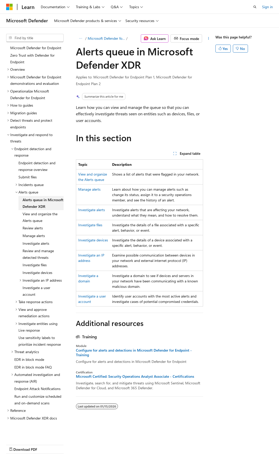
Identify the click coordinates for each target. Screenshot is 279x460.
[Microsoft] (9, 7)
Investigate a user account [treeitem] (36, 269)
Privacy (112, 444)
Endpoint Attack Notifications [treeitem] (37, 367)
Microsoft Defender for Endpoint (106, 38)
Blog (69, 444)
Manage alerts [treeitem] (34, 214)
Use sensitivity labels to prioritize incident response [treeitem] (39, 319)
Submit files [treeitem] (27, 155)
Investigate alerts (91, 209)
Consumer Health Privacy (147, 444)
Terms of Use (187, 444)
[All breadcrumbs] (80, 38)
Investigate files (90, 224)
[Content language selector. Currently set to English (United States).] (29, 432)
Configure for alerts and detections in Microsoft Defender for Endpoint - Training (134, 352)
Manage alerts (89, 189)
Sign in (267, 6)
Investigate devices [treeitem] (37, 251)
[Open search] (255, 7)
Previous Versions (46, 444)
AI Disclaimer (16, 444)
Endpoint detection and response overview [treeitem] (36, 144)
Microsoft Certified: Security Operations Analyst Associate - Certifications (135, 376)
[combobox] (35, 38)
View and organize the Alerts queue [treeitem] (40, 195)
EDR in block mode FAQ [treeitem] (33, 345)
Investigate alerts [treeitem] (36, 221)
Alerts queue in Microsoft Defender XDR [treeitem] (43, 181)
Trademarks (213, 444)
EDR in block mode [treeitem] (29, 337)
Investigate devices (93, 240)
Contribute (91, 444)
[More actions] (208, 38)
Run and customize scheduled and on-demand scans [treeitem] (37, 378)
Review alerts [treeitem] (33, 206)
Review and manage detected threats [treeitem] (38, 232)
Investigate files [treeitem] (35, 243)
